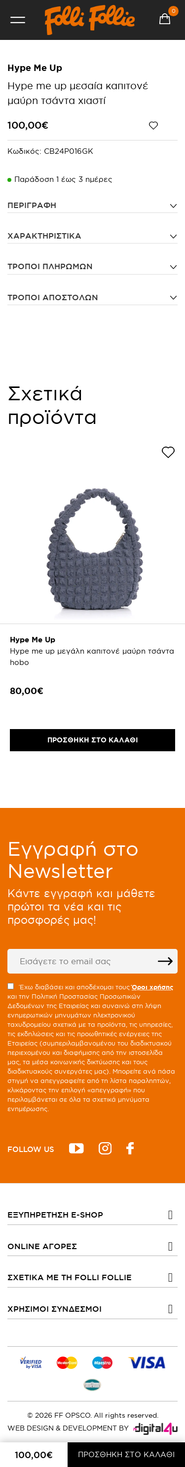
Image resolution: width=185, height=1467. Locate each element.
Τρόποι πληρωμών (50, 266)
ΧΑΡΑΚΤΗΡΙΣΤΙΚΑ (44, 235)
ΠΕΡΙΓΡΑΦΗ (31, 205)
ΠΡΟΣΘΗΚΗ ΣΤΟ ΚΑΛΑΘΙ (126, 1454)
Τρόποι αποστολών (52, 297)
